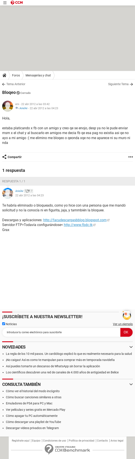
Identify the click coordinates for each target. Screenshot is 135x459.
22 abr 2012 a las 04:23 (44, 108)
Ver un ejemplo (123, 324)
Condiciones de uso (54, 440)
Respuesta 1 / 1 (13, 181)
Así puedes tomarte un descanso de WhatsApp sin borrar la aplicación (53, 366)
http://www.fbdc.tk (78, 225)
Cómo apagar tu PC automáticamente (31, 416)
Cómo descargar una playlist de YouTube (33, 422)
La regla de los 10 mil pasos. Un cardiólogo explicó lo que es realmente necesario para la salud (69, 353)
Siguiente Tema (118, 84)
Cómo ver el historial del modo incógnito (33, 391)
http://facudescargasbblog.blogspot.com (75, 220)
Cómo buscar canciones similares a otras (33, 397)
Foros (16, 75)
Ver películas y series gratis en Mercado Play (35, 409)
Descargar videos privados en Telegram (32, 428)
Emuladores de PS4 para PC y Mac (29, 403)
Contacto (102, 440)
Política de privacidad (81, 440)
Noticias (9, 324)
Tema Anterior (15, 84)
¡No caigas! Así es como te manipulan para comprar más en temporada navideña (60, 360)
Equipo (36, 440)
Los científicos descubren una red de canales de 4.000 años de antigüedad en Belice (62, 372)
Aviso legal (117, 440)
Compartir (15, 157)
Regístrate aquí (20, 440)
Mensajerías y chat (38, 75)
